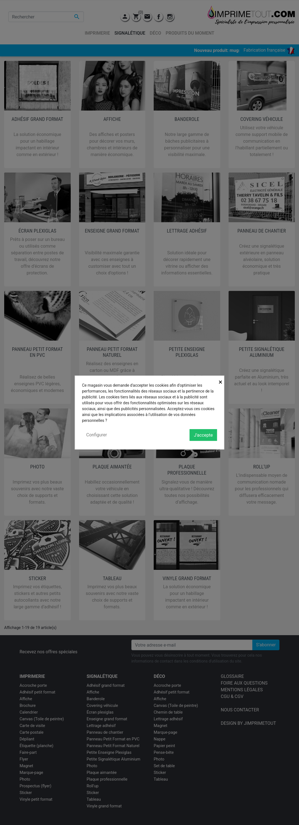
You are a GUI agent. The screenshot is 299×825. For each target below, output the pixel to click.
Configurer (96, 434)
